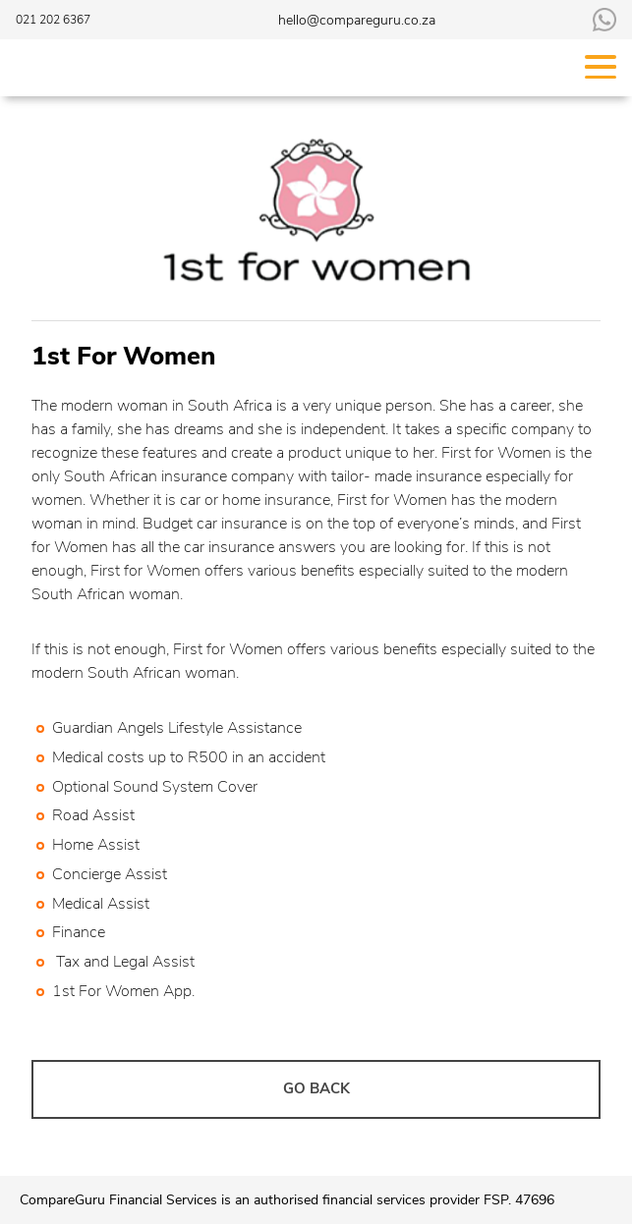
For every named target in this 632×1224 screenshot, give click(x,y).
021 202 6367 (53, 20)
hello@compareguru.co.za (356, 20)
